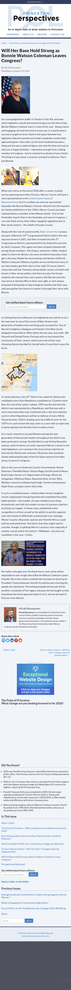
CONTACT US (57, 34)
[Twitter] (8, 640)
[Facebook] (3, 640)
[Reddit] (20, 640)
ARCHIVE (42, 34)
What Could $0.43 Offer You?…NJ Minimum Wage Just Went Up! (32, 843)
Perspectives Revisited (13, 864)
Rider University (48, 231)
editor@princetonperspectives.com (35, 936)
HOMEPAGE (13, 34)
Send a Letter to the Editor (15, 881)
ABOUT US (28, 34)
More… (5, 913)
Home (3, 43)
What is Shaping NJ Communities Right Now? (24, 902)
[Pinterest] (16, 640)
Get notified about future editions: (24, 302)
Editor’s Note (8, 650)
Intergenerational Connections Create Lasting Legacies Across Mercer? (34, 896)
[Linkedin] (12, 640)
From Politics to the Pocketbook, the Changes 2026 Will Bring (34, 43)
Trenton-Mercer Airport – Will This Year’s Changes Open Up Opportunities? (55, 652)
